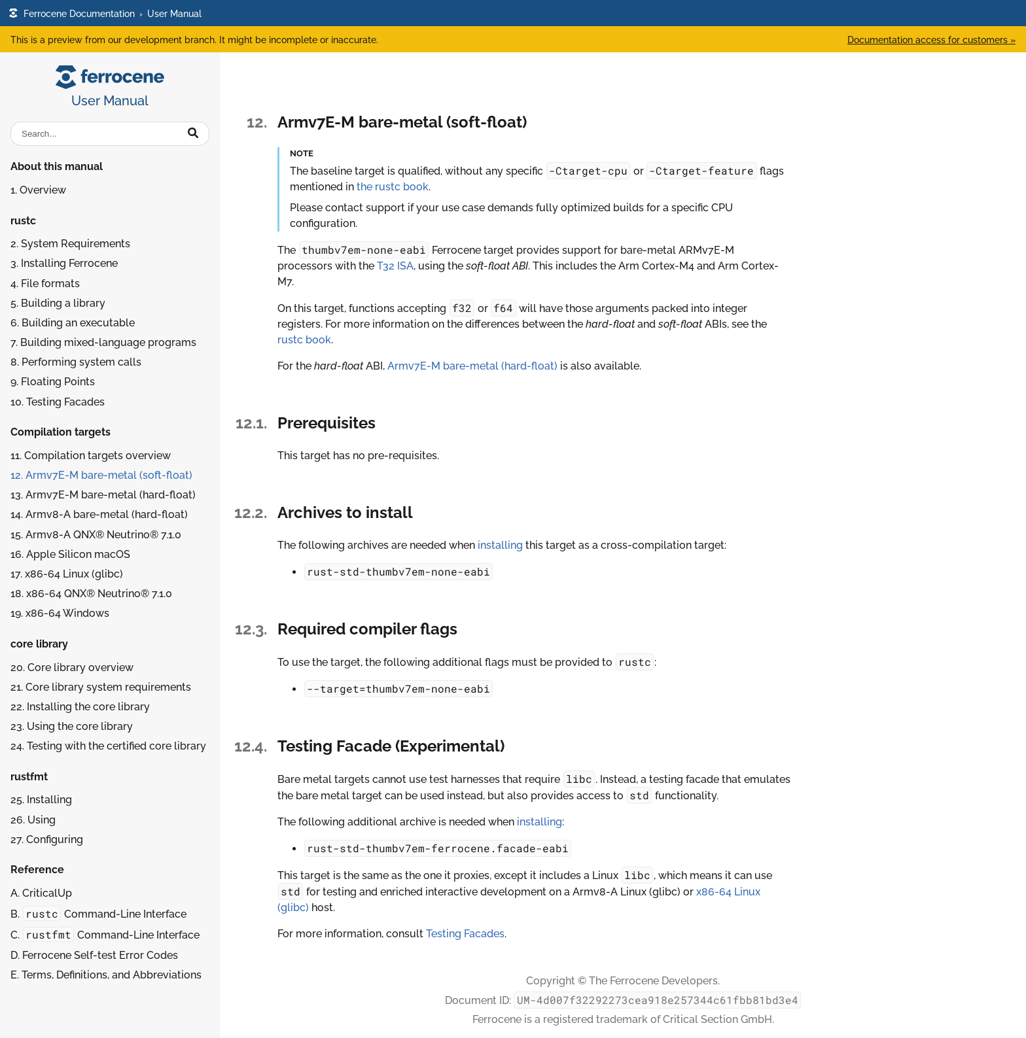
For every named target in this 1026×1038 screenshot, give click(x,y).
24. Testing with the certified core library (108, 746)
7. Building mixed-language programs (103, 342)
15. (95, 534)
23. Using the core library (71, 726)
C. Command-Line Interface (105, 934)
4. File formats (45, 283)
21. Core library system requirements (100, 687)
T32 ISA (395, 266)
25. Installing (41, 799)
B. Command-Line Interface (98, 913)
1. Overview (38, 190)
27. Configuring (46, 839)
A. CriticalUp (41, 893)
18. (91, 593)
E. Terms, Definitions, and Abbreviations (106, 975)
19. (59, 613)
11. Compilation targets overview (90, 455)
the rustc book (393, 187)
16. (70, 554)
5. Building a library (57, 303)
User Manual (174, 13)
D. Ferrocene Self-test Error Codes (94, 955)
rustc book (304, 340)
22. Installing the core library (80, 707)
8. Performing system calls (75, 362)
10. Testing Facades (57, 402)
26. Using (33, 820)
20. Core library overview (71, 667)
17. (66, 574)
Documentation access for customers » (931, 39)
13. (103, 495)
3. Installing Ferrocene (64, 263)
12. (101, 475)
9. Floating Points (52, 381)
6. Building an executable (72, 323)
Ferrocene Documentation (71, 13)
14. (99, 514)
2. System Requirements (70, 243)
